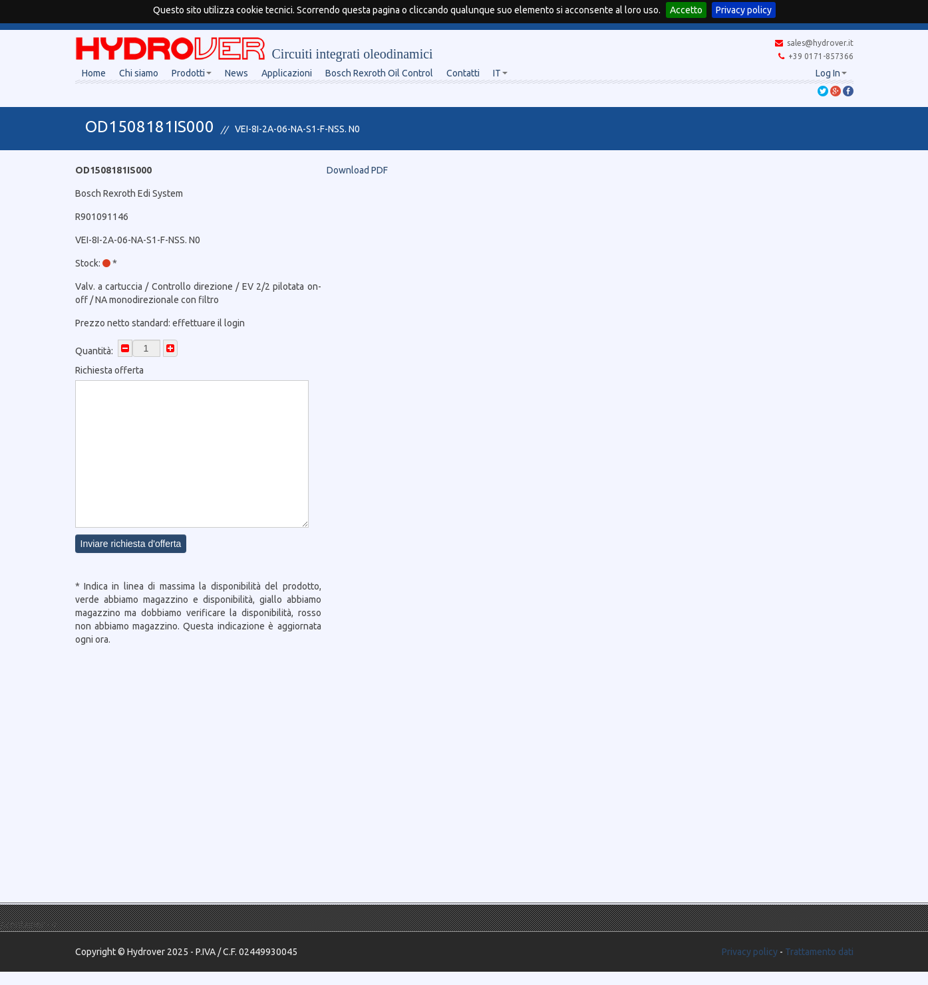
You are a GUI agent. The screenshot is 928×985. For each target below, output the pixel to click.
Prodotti (192, 73)
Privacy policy (744, 10)
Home (94, 73)
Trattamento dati (819, 951)
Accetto (686, 10)
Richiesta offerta (109, 370)
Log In (831, 73)
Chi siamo (138, 73)
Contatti (463, 73)
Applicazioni (286, 73)
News (236, 73)
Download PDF (357, 170)
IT (500, 73)
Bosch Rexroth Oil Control (379, 73)
